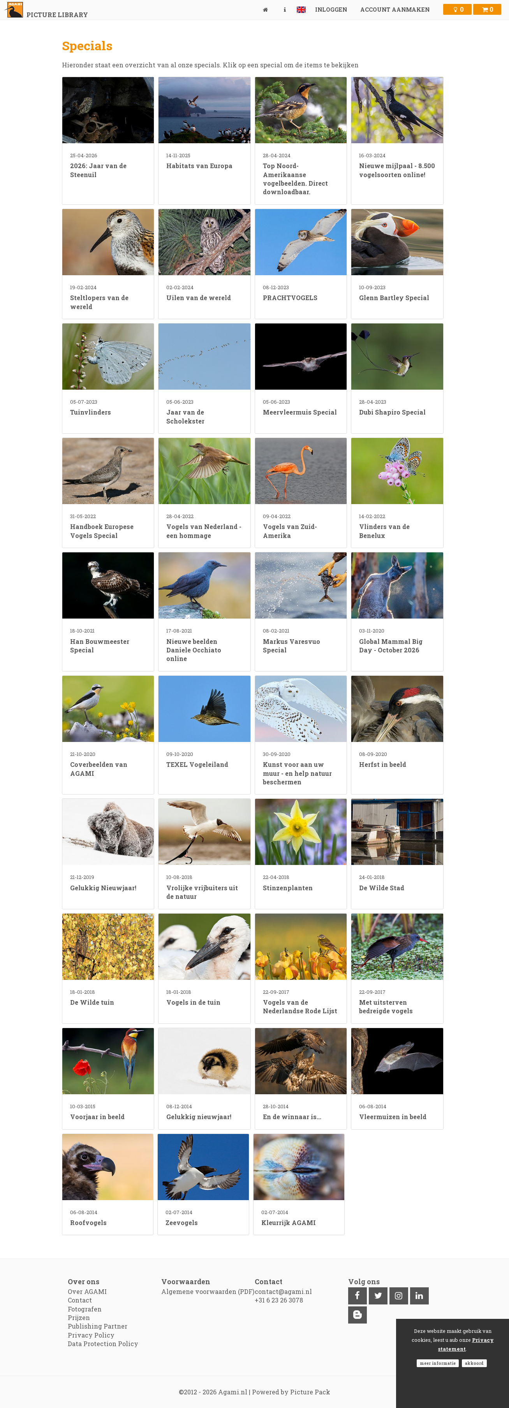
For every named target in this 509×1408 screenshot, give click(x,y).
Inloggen (331, 9)
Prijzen (79, 1317)
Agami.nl (232, 1392)
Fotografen (85, 1309)
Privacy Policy (91, 1335)
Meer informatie (438, 1363)
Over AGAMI (87, 1291)
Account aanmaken (395, 9)
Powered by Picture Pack (291, 1392)
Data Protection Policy (103, 1343)
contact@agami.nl (283, 1291)
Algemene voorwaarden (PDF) (207, 1291)
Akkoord (474, 1363)
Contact (80, 1300)
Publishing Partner (97, 1326)
